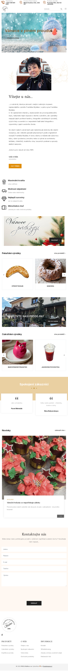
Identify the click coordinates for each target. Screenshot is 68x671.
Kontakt (43, 646)
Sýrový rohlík (17, 286)
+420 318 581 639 (10, 3)
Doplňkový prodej (7, 653)
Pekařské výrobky (7, 646)
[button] (53, 45)
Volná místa (24, 653)
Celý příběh (15, 166)
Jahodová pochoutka (50, 367)
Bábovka (50, 286)
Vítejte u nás (25, 646)
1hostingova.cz (47, 667)
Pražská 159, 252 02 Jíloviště (54, 3)
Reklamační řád (46, 657)
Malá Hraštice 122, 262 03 (32, 3)
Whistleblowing (46, 649)
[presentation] (16, 592)
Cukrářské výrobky (7, 649)
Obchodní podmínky (27, 657)
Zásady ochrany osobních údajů (51, 653)
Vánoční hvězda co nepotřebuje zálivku (23, 503)
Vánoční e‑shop (9, 38)
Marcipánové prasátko (17, 367)
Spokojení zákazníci (27, 649)
